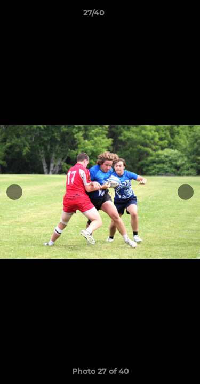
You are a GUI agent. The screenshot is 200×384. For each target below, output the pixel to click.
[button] (161, 15)
